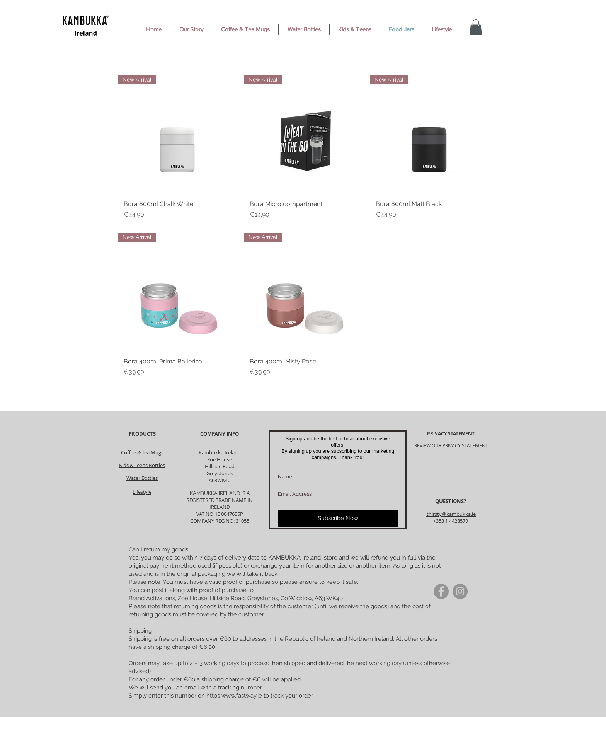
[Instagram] (460, 591)
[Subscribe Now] (338, 518)
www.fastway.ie (241, 695)
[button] (475, 27)
